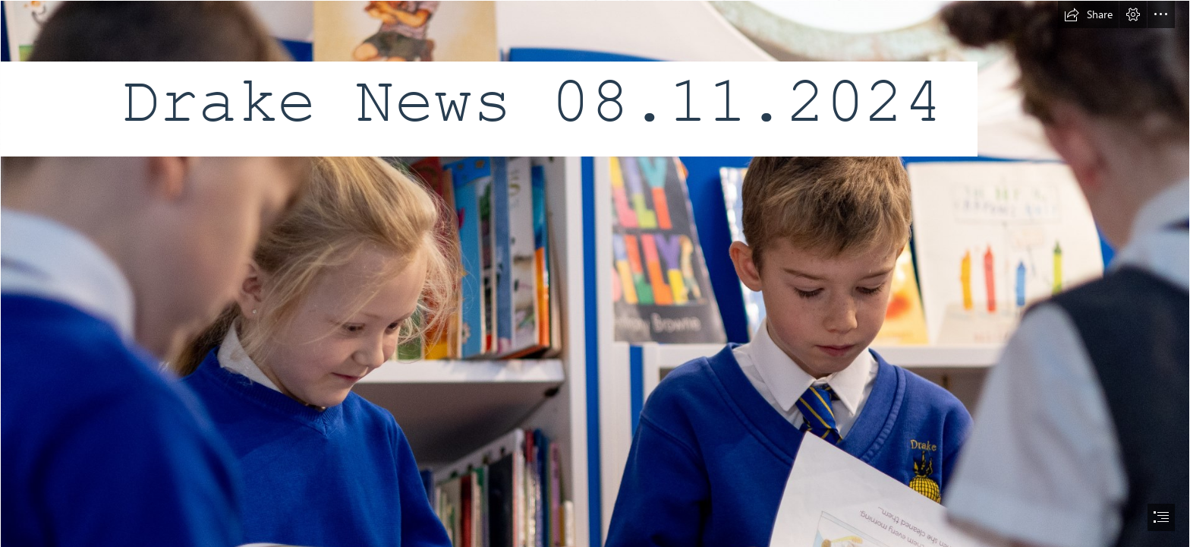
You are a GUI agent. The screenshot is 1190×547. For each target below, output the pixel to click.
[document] (595, 273)
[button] (1088, 14)
